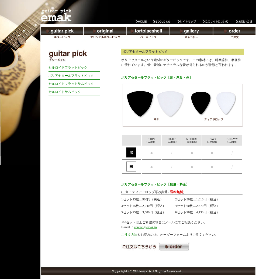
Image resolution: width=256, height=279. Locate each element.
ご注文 (234, 35)
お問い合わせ (242, 21)
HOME (134, 21)
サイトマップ (188, 21)
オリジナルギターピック (105, 35)
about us (161, 21)
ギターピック (62, 35)
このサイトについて (215, 21)
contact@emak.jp (145, 227)
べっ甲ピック (148, 35)
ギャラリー (191, 35)
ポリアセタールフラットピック (71, 76)
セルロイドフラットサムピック (71, 84)
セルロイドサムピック (65, 92)
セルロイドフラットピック (68, 67)
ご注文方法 (129, 235)
